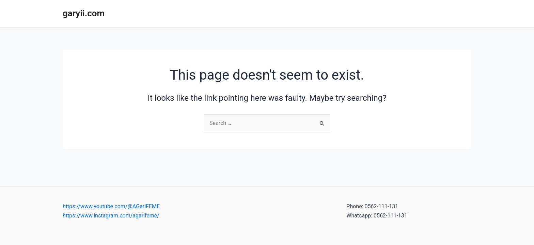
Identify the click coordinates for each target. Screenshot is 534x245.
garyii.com (84, 13)
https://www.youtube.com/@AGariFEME (111, 206)
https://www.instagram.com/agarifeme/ (111, 215)
